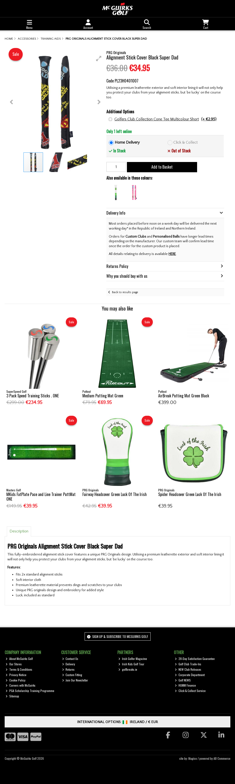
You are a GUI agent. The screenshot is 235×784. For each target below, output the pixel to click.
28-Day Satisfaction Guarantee (195, 659)
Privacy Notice (16, 675)
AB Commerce (221, 758)
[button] (99, 58)
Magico (192, 758)
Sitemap (12, 696)
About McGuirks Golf (19, 659)
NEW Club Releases (188, 669)
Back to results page (125, 292)
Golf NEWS (183, 680)
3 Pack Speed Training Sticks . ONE (32, 396)
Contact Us (70, 659)
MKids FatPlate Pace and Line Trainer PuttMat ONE (41, 496)
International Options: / (117, 722)
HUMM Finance (185, 685)
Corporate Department (190, 675)
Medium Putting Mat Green (102, 396)
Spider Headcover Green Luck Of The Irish (189, 494)
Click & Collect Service (190, 691)
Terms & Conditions (19, 669)
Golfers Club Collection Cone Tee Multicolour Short (165, 119)
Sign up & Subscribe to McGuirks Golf (117, 636)
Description (19, 531)
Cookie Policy (15, 680)
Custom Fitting (72, 675)
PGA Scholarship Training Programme (30, 691)
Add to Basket (162, 167)
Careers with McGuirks (20, 685)
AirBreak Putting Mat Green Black (183, 396)
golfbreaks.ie (127, 669)
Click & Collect (185, 142)
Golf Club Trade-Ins (188, 664)
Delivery (68, 664)
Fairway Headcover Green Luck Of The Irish (114, 494)
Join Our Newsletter (75, 680)
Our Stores (14, 664)
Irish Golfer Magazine (132, 659)
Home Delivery (127, 142)
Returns (68, 669)
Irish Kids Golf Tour (131, 664)
